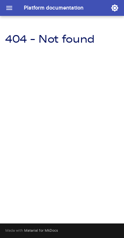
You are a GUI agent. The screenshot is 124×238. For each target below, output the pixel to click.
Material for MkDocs (41, 230)
